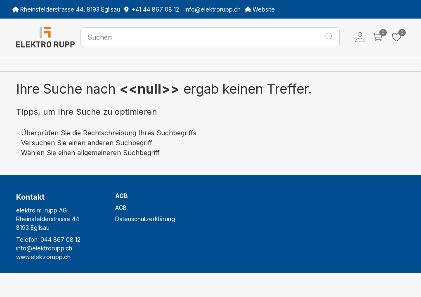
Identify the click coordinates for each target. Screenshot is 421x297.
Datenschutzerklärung (145, 218)
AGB (121, 207)
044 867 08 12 (60, 239)
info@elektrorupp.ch (44, 248)
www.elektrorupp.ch (43, 256)
